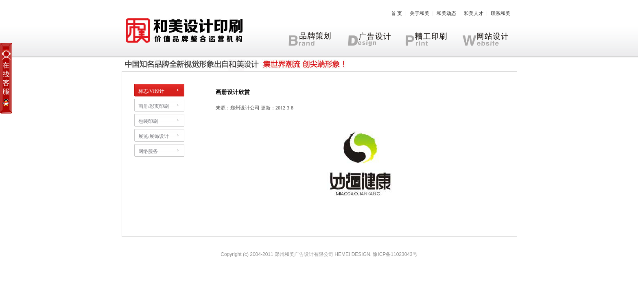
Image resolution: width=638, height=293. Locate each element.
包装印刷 (148, 121)
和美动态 (446, 13)
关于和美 (419, 13)
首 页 (396, 13)
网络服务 (148, 151)
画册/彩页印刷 (153, 106)
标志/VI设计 (151, 91)
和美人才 (473, 13)
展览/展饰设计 (153, 136)
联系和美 (500, 13)
